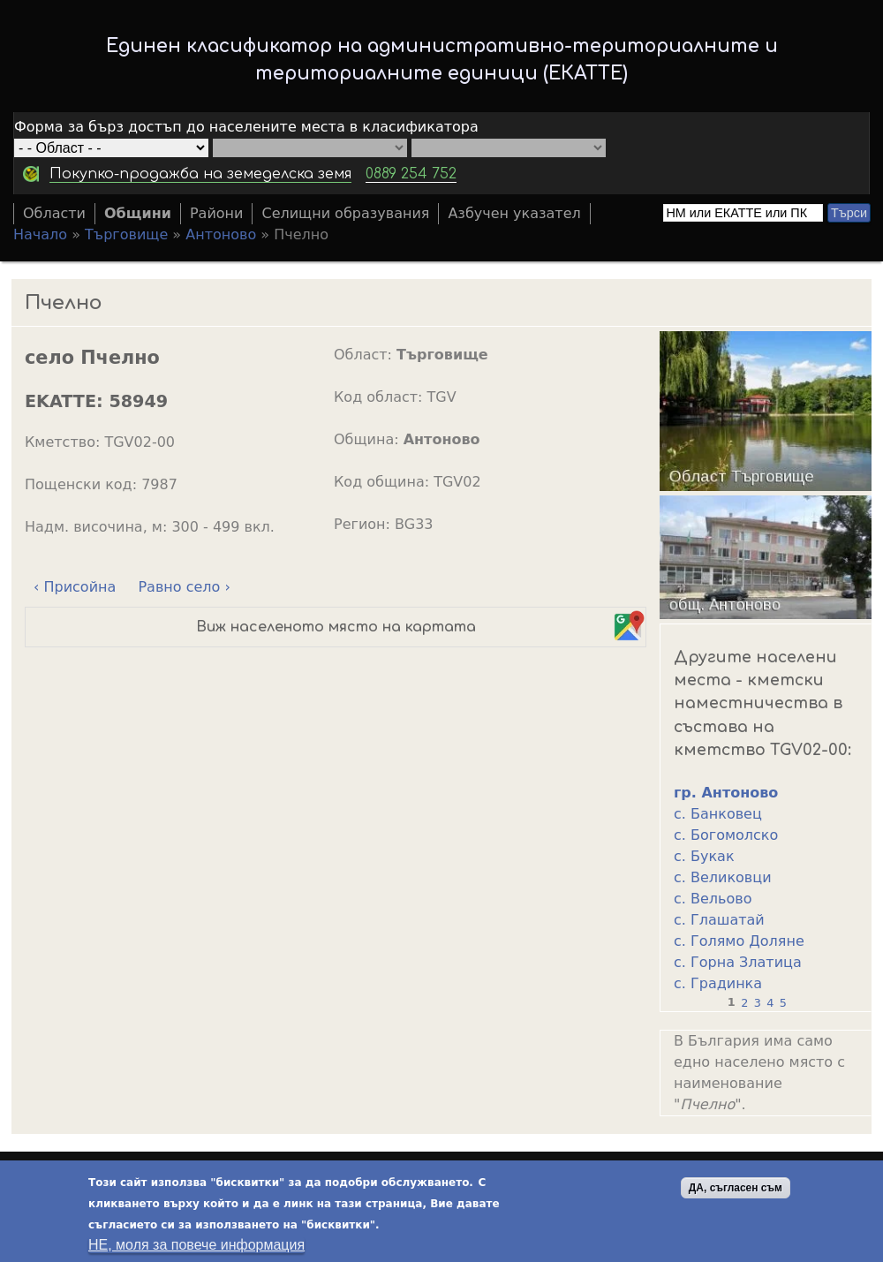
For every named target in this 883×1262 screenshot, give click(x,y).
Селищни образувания (345, 213)
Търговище (126, 234)
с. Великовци (723, 877)
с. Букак (704, 856)
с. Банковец (718, 813)
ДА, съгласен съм (735, 1189)
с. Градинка (718, 983)
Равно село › (184, 586)
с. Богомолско (726, 835)
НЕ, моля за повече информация (196, 1246)
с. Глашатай (719, 919)
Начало (40, 234)
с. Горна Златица (738, 962)
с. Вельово (712, 898)
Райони (217, 213)
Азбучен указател (514, 213)
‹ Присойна (75, 586)
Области (54, 213)
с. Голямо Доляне (739, 941)
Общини (137, 213)
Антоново (220, 234)
